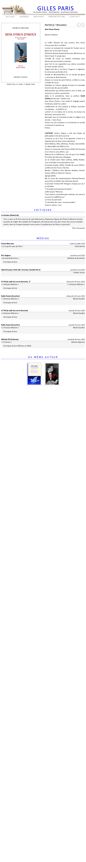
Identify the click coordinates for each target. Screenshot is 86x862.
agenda (24, 17)
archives (39, 17)
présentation (57, 17)
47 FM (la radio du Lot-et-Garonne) (14, 282)
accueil (10, 17)
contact (75, 17)
